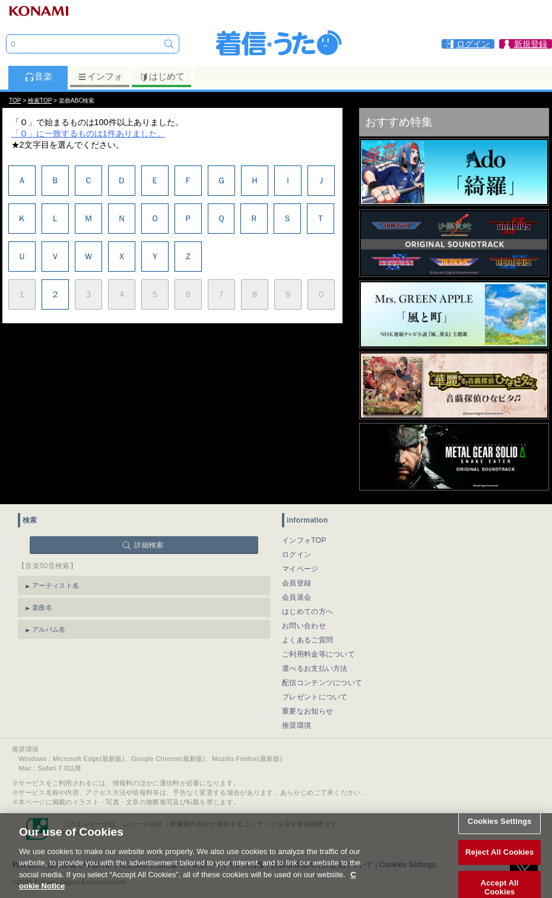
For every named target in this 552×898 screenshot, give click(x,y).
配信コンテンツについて (322, 683)
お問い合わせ (304, 626)
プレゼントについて (315, 697)
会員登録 (296, 583)
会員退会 (296, 597)
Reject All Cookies (499, 857)
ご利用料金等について (318, 654)
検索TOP (40, 100)
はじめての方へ (307, 611)
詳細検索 (148, 545)
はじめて (162, 76)
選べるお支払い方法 (315, 668)
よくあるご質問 (307, 640)
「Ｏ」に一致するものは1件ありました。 (88, 133)
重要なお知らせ (307, 711)
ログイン (296, 554)
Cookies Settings (500, 826)
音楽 (38, 76)
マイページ (300, 569)
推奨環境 (296, 725)
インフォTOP (304, 540)
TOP (15, 100)
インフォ (100, 76)
